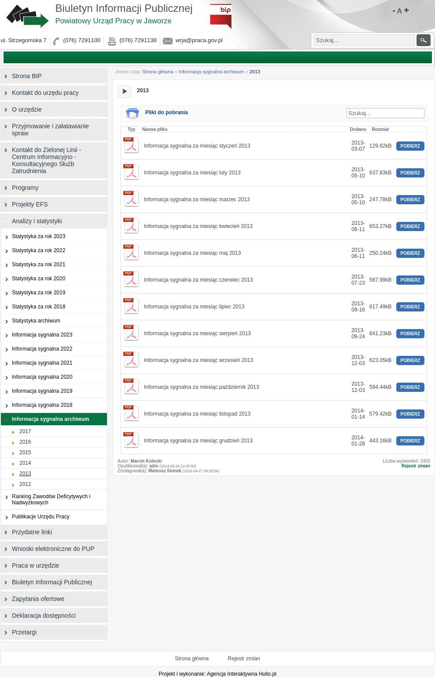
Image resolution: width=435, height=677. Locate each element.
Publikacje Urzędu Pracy (35, 517)
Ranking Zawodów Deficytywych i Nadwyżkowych (45, 499)
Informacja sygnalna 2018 (36, 405)
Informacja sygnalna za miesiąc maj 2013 (192, 253)
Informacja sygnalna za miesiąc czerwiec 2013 (198, 280)
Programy (20, 187)
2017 (16, 431)
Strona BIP (21, 76)
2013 (16, 474)
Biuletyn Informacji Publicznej (130, 13)
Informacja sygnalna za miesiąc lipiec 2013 (194, 307)
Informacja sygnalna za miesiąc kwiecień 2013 (198, 226)
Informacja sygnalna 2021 (36, 363)
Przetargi (19, 632)
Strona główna (157, 71)
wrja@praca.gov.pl (199, 40)
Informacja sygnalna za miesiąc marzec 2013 (197, 199)
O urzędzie (21, 109)
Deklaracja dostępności (38, 615)
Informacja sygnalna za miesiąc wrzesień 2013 (198, 360)
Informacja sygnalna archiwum (211, 71)
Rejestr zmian (416, 465)
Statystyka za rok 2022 (33, 250)
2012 (16, 484)
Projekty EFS (24, 204)
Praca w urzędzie (30, 565)
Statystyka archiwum (30, 321)
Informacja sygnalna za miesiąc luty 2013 (192, 173)
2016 (16, 442)
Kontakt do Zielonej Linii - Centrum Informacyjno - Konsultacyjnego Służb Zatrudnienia (41, 160)
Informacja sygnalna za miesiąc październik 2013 (201, 387)
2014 (16, 463)
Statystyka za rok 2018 (33, 307)
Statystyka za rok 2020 (33, 278)
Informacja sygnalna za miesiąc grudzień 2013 (198, 441)
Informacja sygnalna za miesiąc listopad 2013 (197, 414)
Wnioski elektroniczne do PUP (48, 548)
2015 (16, 452)
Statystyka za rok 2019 (33, 293)
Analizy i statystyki (31, 220)
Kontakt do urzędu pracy (40, 92)
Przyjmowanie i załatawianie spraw (45, 130)
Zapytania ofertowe (32, 598)
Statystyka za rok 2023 (33, 236)
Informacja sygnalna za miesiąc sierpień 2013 (197, 333)
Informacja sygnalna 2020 (36, 377)
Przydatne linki (26, 532)
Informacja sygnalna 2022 (36, 349)
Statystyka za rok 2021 (33, 264)
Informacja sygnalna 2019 (36, 391)
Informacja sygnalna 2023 (36, 335)
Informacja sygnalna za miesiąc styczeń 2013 (197, 146)
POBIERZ (410, 146)
